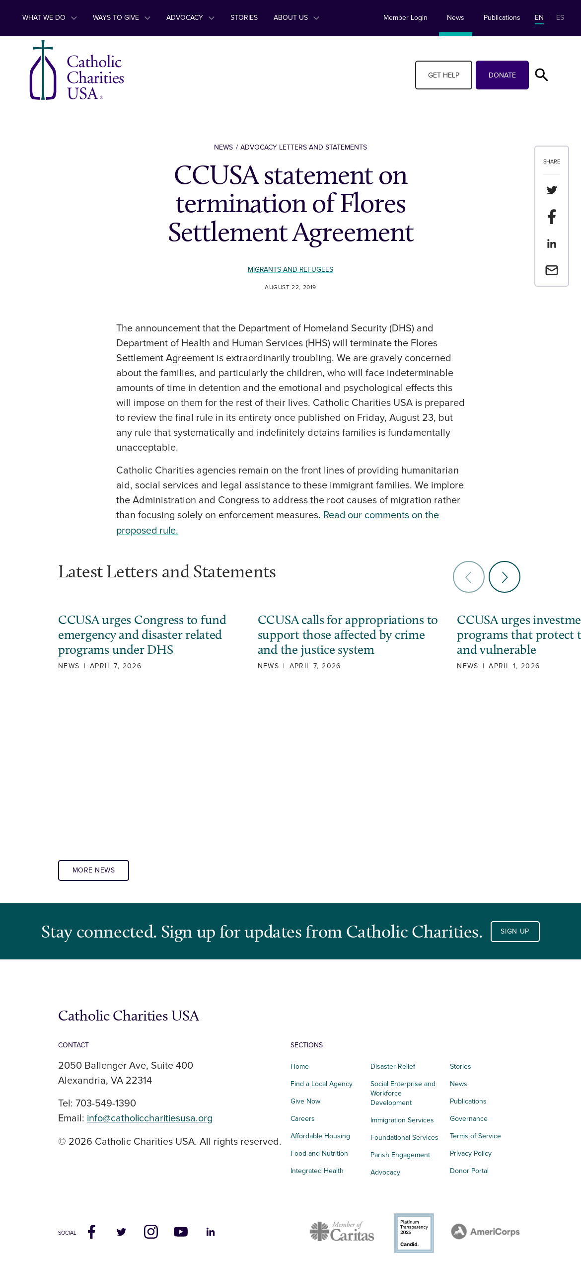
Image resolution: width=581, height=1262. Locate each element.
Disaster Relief (392, 1061)
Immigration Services (402, 1114)
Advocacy (190, 17)
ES (560, 17)
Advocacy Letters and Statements (303, 147)
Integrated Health (317, 1165)
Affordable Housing (320, 1130)
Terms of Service (475, 1130)
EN (539, 17)
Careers (302, 1113)
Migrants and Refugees (290, 269)
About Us (296, 17)
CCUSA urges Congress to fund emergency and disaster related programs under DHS (142, 634)
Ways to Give (121, 17)
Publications (502, 17)
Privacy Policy (471, 1147)
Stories (244, 17)
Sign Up (515, 925)
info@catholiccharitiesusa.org (151, 1113)
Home (299, 1061)
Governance (469, 1113)
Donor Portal (469, 1165)
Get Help (443, 75)
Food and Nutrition (319, 1147)
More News (94, 865)
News (455, 17)
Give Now (305, 1096)
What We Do (49, 17)
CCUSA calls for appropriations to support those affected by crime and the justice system (336, 634)
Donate (502, 75)
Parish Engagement (400, 1149)
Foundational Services (404, 1131)
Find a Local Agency (321, 1078)
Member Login (405, 17)
